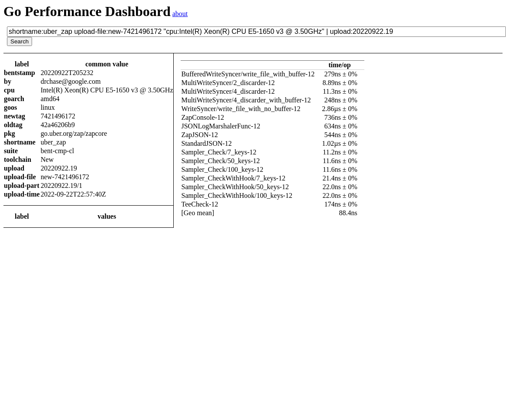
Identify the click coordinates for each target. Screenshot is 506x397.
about (180, 13)
